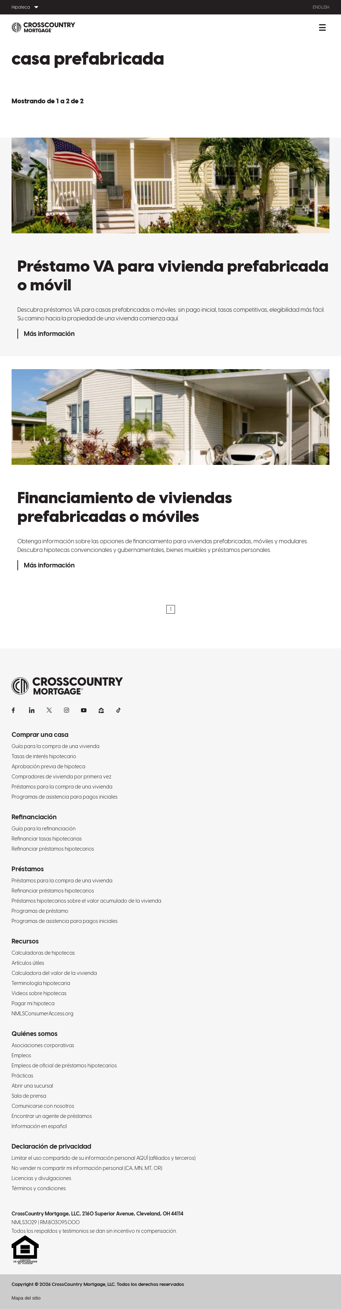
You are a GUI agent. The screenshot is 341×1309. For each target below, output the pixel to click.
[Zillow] (101, 710)
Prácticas (22, 1076)
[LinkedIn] (32, 710)
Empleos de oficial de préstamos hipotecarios (64, 1065)
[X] (49, 710)
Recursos (25, 941)
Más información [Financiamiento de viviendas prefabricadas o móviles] (49, 565)
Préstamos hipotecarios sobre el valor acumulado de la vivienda (86, 901)
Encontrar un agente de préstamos (52, 1116)
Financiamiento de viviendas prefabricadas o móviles (124, 507)
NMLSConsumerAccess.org (42, 1013)
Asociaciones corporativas (43, 1045)
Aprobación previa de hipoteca (48, 766)
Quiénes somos (34, 1033)
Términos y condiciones (39, 1188)
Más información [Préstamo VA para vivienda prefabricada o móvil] (49, 333)
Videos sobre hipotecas (39, 993)
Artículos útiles (28, 963)
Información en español (39, 1126)
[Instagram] (66, 710)
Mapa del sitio (26, 1298)
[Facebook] (14, 710)
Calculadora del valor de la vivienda (54, 973)
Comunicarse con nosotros (43, 1106)
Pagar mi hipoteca (33, 1003)
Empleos (21, 1055)
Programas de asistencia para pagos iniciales (65, 797)
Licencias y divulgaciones (41, 1178)
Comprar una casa (40, 734)
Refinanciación (34, 817)
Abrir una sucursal (32, 1086)
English (321, 7)
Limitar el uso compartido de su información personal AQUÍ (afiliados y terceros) (103, 1158)
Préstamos (28, 869)
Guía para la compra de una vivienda (55, 746)
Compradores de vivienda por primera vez (61, 776)
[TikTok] (119, 710)
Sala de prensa (29, 1096)
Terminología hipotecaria (41, 983)
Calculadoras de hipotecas (43, 953)
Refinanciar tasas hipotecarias (47, 839)
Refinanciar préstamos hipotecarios (53, 849)
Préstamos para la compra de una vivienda (62, 787)
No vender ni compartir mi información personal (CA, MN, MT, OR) (87, 1168)
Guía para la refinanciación (44, 828)
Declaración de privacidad (51, 1146)
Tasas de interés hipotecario (44, 756)
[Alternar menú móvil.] (322, 27)
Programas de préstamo (40, 911)
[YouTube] (84, 710)
